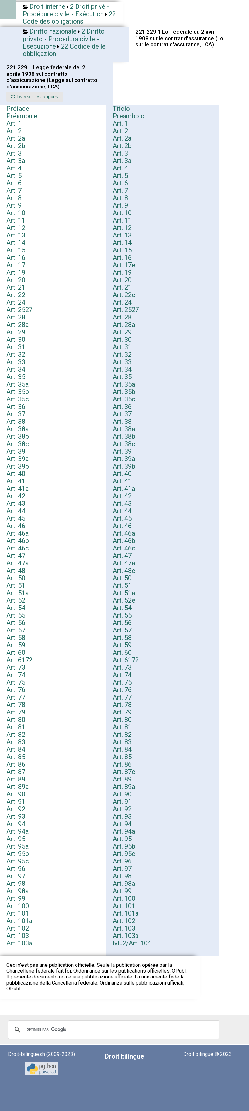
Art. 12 (15, 228)
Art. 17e (124, 265)
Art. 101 (124, 906)
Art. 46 (15, 526)
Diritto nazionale (53, 31)
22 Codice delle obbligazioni (64, 50)
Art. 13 (15, 235)
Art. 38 (15, 421)
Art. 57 (15, 630)
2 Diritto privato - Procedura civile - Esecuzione (64, 39)
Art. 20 (15, 280)
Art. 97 (122, 869)
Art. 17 (15, 265)
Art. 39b (17, 466)
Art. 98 (122, 876)
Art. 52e (124, 600)
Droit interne (47, 6)
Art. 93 (15, 816)
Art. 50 (15, 578)
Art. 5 (14, 175)
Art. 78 (15, 705)
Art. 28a (17, 325)
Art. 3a (15, 161)
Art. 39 (15, 451)
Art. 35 (15, 377)
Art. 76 (15, 690)
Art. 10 (15, 213)
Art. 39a (17, 459)
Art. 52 (15, 600)
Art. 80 (15, 719)
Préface (17, 108)
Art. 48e (124, 570)
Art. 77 (15, 697)
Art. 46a (17, 533)
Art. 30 (15, 339)
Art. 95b (124, 846)
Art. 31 (15, 347)
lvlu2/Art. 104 (132, 943)
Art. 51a (17, 593)
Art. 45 (15, 518)
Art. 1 (14, 123)
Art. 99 (122, 891)
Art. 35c (17, 399)
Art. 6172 (19, 660)
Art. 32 (15, 354)
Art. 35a (17, 384)
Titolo (121, 108)
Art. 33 (15, 362)
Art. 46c (17, 548)
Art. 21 (15, 287)
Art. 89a (17, 787)
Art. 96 (122, 861)
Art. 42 (15, 496)
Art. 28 (15, 317)
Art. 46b (17, 541)
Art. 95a (17, 846)
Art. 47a (17, 563)
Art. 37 (15, 414)
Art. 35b (17, 392)
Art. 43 (15, 503)
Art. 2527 (19, 310)
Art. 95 (15, 839)
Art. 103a (125, 936)
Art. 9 (14, 205)
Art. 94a (17, 831)
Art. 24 (15, 302)
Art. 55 (15, 615)
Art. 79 (15, 712)
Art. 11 (15, 220)
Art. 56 (15, 623)
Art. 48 (15, 570)
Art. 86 (15, 764)
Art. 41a (17, 488)
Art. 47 (15, 556)
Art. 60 (15, 652)
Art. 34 (15, 369)
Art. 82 (15, 734)
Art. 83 (15, 742)
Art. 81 (15, 727)
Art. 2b (15, 146)
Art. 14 (15, 243)
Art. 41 (15, 481)
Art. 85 (15, 757)
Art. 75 (15, 682)
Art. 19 (15, 272)
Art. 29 (15, 332)
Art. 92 (15, 809)
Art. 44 (15, 511)
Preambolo (129, 116)
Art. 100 (124, 898)
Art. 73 (15, 667)
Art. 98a (124, 883)
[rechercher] (113, 1030)
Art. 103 (124, 928)
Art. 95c (124, 854)
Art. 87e (124, 772)
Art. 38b (17, 436)
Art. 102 (124, 921)
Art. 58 (15, 638)
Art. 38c (17, 444)
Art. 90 (15, 794)
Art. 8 (14, 198)
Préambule (21, 116)
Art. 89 (15, 779)
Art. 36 (15, 407)
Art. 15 (15, 250)
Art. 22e (124, 295)
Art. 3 (14, 153)
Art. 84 (15, 749)
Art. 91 (15, 801)
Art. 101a (125, 913)
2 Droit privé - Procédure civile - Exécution (66, 10)
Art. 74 (15, 675)
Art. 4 (14, 168)
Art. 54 (15, 608)
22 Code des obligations (69, 17)
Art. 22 (15, 295)
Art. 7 (14, 190)
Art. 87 (15, 772)
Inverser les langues (34, 96)
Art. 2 (14, 131)
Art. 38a (17, 429)
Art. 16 (15, 257)
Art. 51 (15, 585)
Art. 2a (15, 138)
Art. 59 (15, 645)
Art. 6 (14, 183)
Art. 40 (15, 474)
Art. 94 (15, 824)
